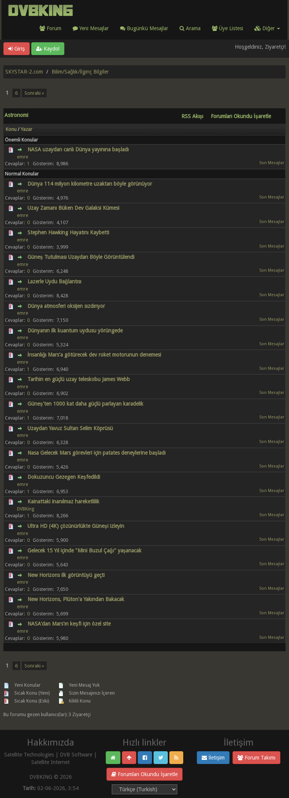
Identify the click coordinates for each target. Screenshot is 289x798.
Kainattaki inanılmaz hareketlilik (63, 501)
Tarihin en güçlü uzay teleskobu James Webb (78, 379)
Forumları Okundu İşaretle (144, 774)
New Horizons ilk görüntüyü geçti (66, 575)
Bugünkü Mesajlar (144, 28)
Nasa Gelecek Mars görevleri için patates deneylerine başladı (96, 453)
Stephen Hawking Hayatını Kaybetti (68, 232)
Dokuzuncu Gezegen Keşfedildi (63, 477)
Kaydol (47, 49)
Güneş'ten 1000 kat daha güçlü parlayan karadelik (85, 404)
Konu (11, 129)
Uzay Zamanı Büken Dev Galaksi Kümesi (73, 208)
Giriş (16, 49)
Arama (190, 28)
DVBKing (25, 509)
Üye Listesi (227, 28)
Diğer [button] (267, 28)
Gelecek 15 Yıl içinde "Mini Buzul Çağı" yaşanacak (84, 550)
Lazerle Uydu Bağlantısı (54, 281)
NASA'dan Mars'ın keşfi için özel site (69, 624)
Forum (50, 28)
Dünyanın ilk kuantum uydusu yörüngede (75, 331)
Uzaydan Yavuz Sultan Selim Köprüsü (70, 428)
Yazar (26, 129)
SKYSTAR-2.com (24, 72)
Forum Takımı (256, 758)
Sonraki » (34, 93)
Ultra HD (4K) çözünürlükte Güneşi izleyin (75, 526)
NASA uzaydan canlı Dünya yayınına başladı (78, 149)
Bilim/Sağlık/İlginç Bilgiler (80, 72)
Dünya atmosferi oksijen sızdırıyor (66, 306)
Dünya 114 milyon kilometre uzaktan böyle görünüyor (89, 184)
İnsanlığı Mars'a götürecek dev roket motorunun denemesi (94, 355)
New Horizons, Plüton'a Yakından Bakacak (75, 599)
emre (22, 157)
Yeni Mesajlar (91, 28)
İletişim (213, 758)
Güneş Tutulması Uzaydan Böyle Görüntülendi (80, 257)
